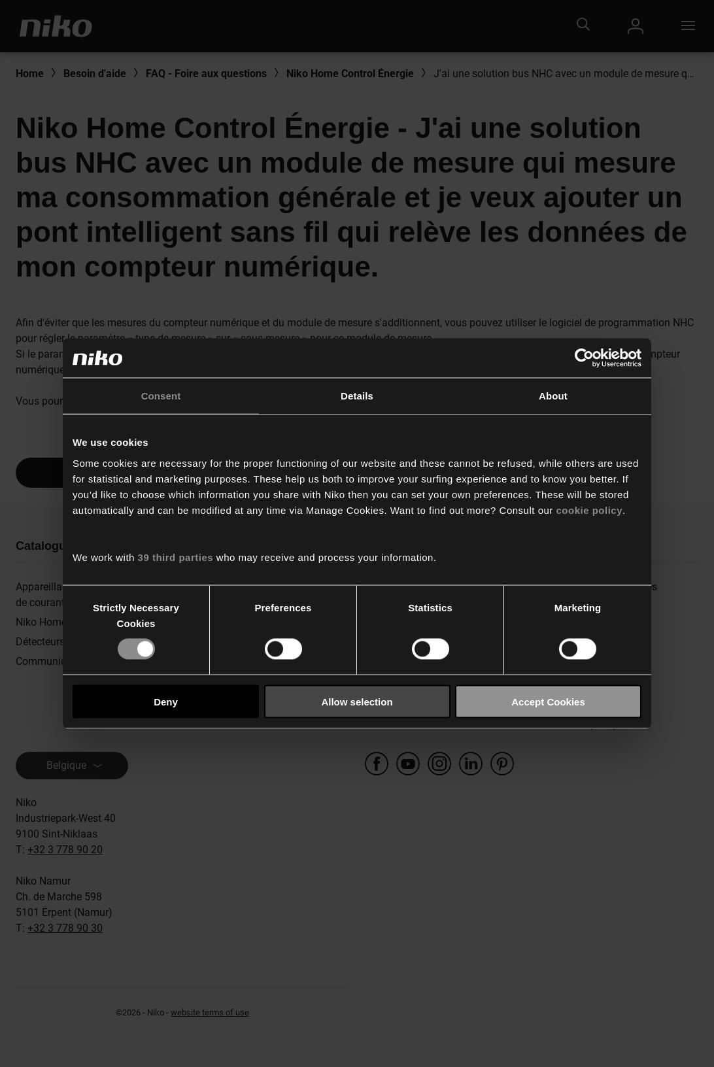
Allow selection (356, 701)
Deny (166, 701)
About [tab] (553, 395)
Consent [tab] (161, 395)
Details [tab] (357, 395)
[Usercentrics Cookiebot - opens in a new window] (584, 358)
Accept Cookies (548, 701)
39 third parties (176, 556)
